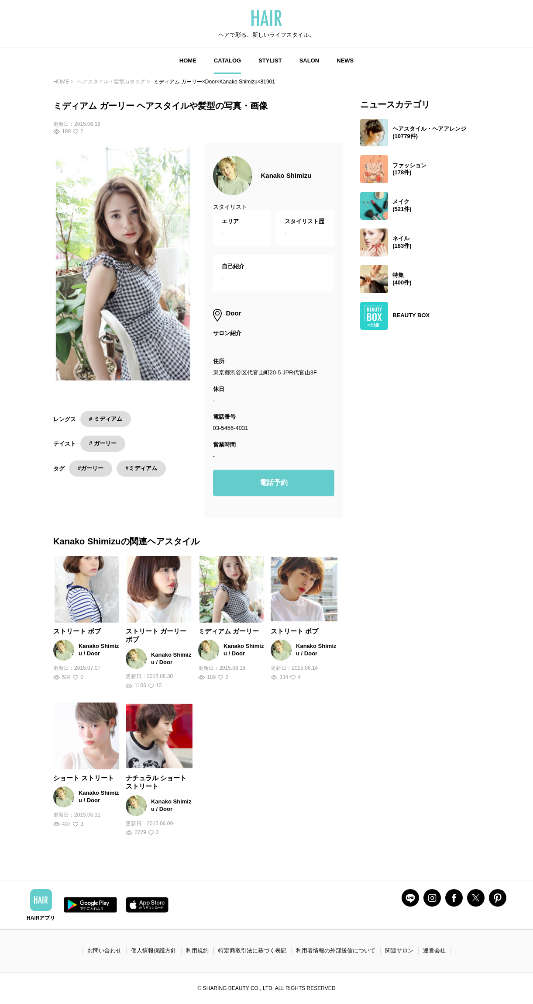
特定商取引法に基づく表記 (252, 950)
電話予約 (274, 482)
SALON (309, 60)
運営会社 (434, 950)
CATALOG (227, 60)
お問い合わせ (104, 950)
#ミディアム (141, 468)
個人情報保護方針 (153, 950)
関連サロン (399, 950)
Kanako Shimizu (286, 175)
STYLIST (270, 60)
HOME (187, 60)
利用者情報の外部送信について (335, 950)
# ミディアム (105, 418)
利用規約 (197, 950)
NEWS (345, 60)
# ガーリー (103, 443)
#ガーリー (90, 468)
